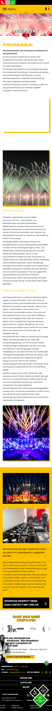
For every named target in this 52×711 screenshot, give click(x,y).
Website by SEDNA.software (17, 707)
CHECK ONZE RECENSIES (19, 656)
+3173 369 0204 (12, 669)
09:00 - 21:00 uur (21, 666)
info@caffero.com (17, 672)
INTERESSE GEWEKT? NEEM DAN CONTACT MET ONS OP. (21, 602)
